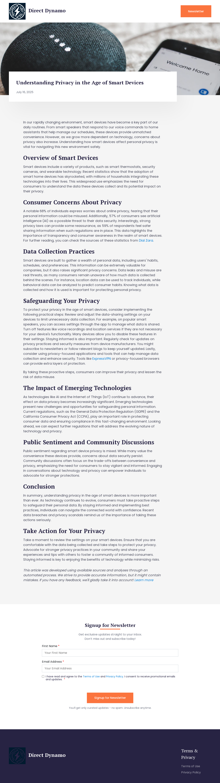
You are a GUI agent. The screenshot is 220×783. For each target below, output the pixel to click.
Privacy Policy (191, 772)
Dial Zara (146, 240)
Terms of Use (190, 766)
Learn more (143, 580)
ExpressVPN (101, 358)
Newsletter (196, 11)
